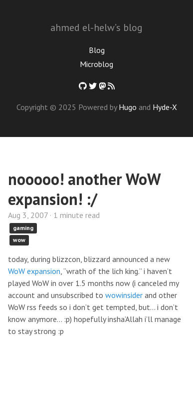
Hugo (128, 107)
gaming (23, 228)
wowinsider (124, 295)
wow (19, 240)
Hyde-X (165, 107)
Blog (97, 50)
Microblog (96, 64)
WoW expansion (34, 271)
